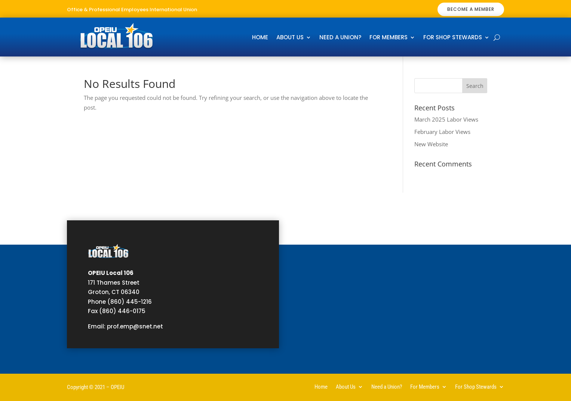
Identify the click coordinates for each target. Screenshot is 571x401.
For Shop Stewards (452, 38)
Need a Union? (340, 38)
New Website (431, 144)
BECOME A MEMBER (470, 9)
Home (260, 38)
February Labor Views (442, 131)
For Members (388, 38)
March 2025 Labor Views (446, 119)
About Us (290, 38)
